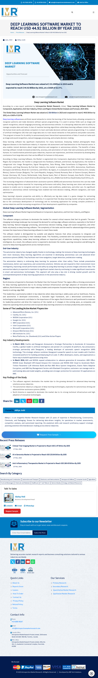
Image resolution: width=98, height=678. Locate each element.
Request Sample (12, 511)
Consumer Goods (81, 479)
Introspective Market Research (31, 672)
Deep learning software (12, 119)
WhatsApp (29, 506)
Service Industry (56, 483)
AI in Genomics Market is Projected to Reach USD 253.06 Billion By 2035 (40, 454)
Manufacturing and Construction (10, 479)
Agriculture (92, 479)
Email (18, 506)
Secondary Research (59, 586)
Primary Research (58, 583)
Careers (14, 590)
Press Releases (20, 32)
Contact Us (15, 597)
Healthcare (35, 483)
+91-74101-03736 (26, 2)
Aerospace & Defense (67, 479)
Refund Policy (16, 604)
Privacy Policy (16, 601)
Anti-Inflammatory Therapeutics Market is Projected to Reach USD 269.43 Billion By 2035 (47, 463)
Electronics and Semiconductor (50, 479)
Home (12, 32)
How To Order (16, 593)
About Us (14, 583)
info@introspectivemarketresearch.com (26, 628)
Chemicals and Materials (22, 483)
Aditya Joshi (20, 40)
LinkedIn (8, 506)
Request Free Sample (49, 434)
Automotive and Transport (31, 479)
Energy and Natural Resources (72, 483)
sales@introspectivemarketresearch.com (62, 2)
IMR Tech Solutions (75, 672)
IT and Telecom (45, 483)
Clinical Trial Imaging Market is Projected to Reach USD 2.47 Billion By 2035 (41, 446)
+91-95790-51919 (40, 2)
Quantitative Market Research (63, 590)
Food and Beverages (7, 483)
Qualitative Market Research (63, 593)
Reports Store (16, 586)
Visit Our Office (82, 2)
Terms (13, 608)
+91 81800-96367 (17, 622)
